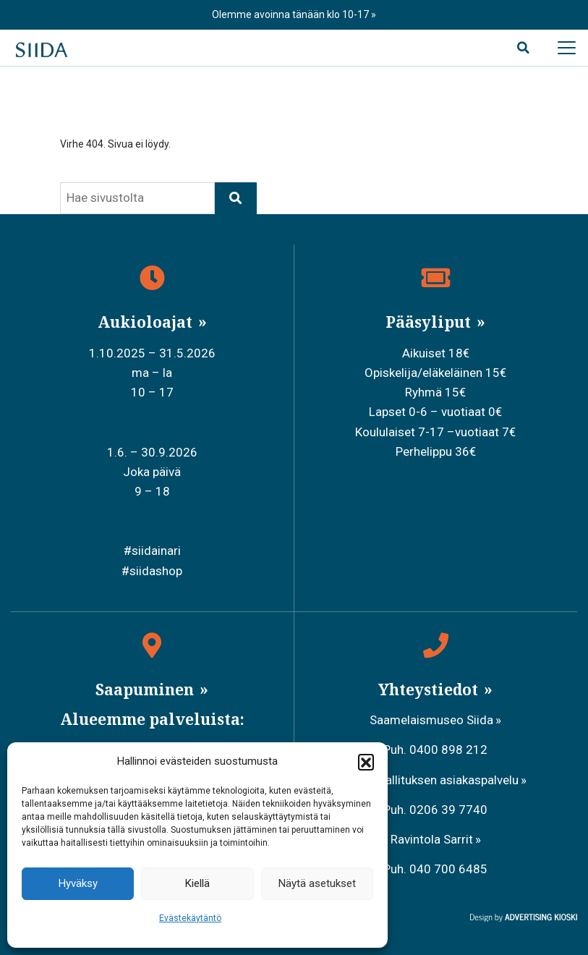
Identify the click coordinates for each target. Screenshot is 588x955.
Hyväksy (78, 883)
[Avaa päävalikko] (566, 48)
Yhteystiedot (430, 689)
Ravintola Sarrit (432, 839)
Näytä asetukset (317, 883)
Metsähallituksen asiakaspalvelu (432, 780)
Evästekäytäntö (190, 918)
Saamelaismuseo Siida (431, 720)
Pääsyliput (429, 322)
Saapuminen (146, 689)
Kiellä (197, 883)
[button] (366, 762)
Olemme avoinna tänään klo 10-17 (291, 14)
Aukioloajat (147, 322)
